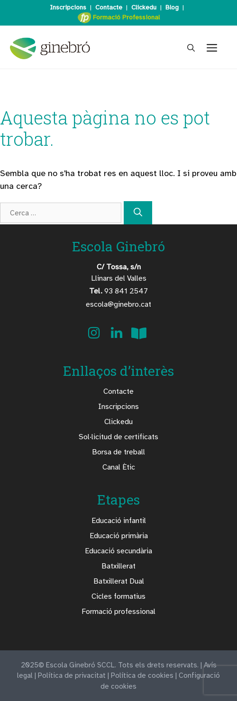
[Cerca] (138, 212)
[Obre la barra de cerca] (191, 48)
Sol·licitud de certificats (118, 437)
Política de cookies (142, 675)
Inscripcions (68, 7)
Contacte (108, 7)
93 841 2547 (118, 291)
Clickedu (143, 7)
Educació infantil (118, 520)
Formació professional (118, 611)
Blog (172, 7)
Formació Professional (119, 17)
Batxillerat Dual (118, 581)
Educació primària (119, 536)
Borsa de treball (118, 452)
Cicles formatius (118, 596)
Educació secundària (118, 551)
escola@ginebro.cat (118, 304)
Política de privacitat (72, 675)
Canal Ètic (118, 467)
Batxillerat (118, 566)
